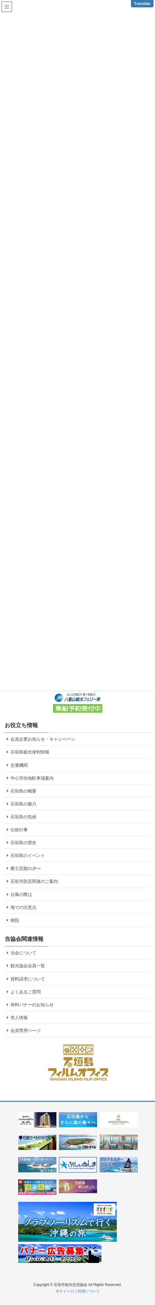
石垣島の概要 (23, 791)
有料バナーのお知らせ (32, 1004)
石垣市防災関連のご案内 (34, 881)
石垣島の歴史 (23, 842)
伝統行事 (19, 829)
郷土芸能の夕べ (25, 868)
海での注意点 (23, 907)
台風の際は (21, 894)
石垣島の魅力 (23, 803)
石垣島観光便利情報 (29, 752)
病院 (14, 920)
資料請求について (27, 978)
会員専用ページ (25, 1030)
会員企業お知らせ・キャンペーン (42, 739)
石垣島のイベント (27, 855)
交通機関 (19, 765)
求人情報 (19, 1017)
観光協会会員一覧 (27, 965)
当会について (23, 952)
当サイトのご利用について (77, 1291)
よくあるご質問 (25, 991)
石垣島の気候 (23, 816)
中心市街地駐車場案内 (32, 778)
